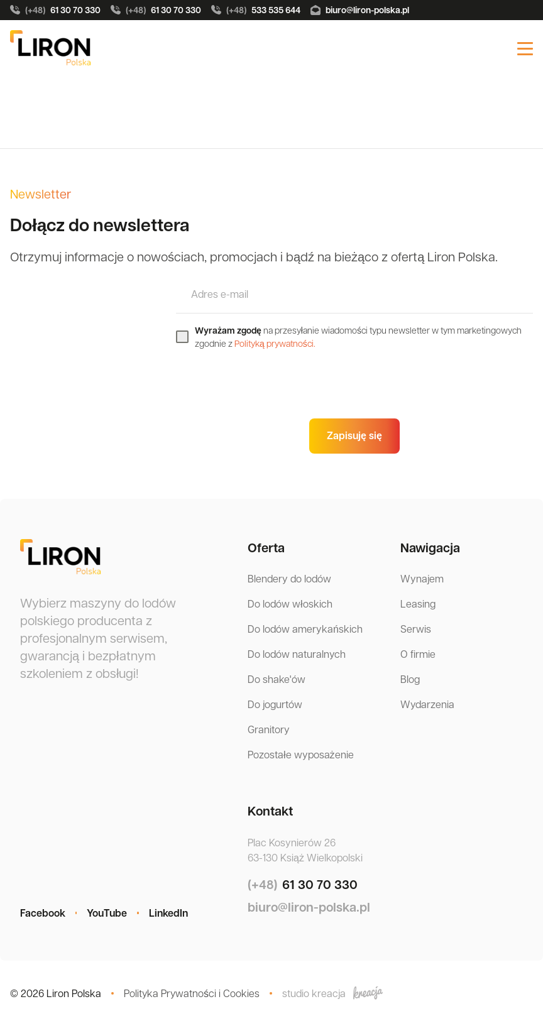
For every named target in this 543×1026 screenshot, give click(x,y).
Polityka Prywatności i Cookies (192, 993)
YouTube (107, 913)
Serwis (415, 628)
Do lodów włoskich (290, 603)
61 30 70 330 (55, 10)
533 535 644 (255, 10)
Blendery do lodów (289, 578)
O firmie (418, 653)
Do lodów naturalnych (297, 653)
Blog (410, 678)
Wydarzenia (427, 704)
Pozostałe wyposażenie (301, 754)
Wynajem (422, 578)
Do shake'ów (276, 678)
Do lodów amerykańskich (305, 628)
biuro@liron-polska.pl (359, 10)
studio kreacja (332, 993)
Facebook (42, 913)
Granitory (269, 729)
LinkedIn (168, 913)
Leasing (418, 603)
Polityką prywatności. (274, 343)
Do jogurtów (275, 704)
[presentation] (271, 383)
